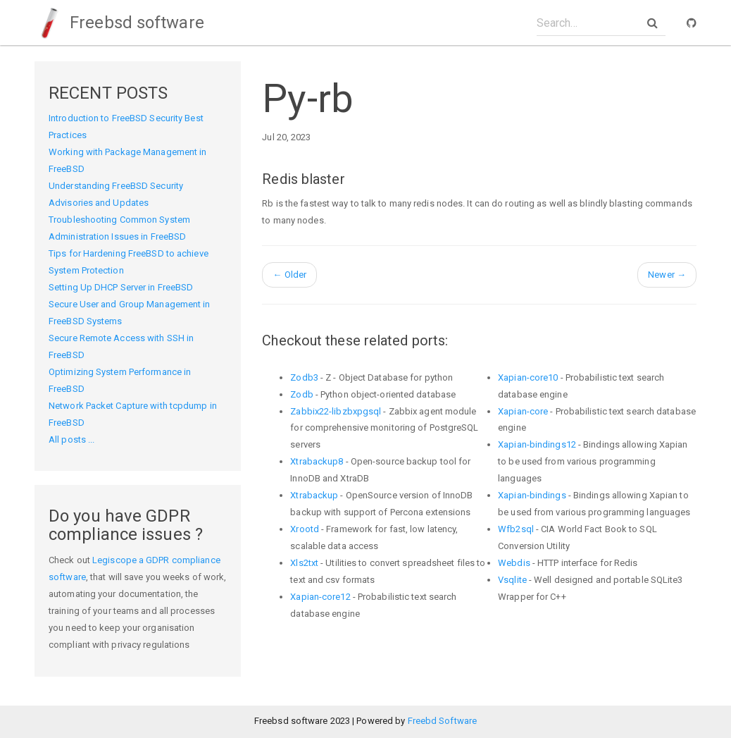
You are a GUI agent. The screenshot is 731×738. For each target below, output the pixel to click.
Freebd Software (442, 720)
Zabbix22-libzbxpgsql (335, 411)
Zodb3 (304, 377)
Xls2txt (304, 563)
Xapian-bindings (532, 495)
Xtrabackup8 (316, 461)
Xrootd (304, 529)
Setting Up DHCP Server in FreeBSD (121, 287)
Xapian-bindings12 (537, 444)
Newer (667, 274)
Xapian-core (523, 411)
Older (289, 274)
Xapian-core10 (528, 377)
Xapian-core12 (320, 596)
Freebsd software (119, 22)
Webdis (514, 563)
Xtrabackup (314, 495)
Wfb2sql (516, 529)
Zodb (301, 394)
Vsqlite (512, 579)
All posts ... (71, 439)
